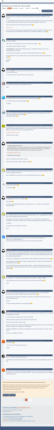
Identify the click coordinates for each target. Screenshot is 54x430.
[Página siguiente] (31, 400)
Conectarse (12, 395)
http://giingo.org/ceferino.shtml (12, 132)
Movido (4, 8)
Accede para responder (47, 10)
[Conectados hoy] (23, 408)
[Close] (51, 382)
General (10, 8)
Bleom (7, 39)
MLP (34, 204)
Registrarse (6, 395)
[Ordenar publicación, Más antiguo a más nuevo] (39, 11)
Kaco (7, 125)
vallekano (8, 311)
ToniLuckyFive (6, 419)
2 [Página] (28, 399)
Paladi (7, 183)
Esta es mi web (9, 27)
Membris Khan (9, 14)
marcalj (7, 169)
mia (26, 345)
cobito (10, 411)
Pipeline (7, 111)
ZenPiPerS (8, 96)
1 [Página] (26, 399)
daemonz (8, 340)
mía (9, 357)
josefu (7, 82)
